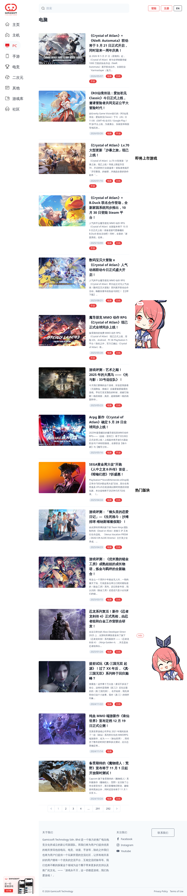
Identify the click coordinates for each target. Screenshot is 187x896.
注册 (166, 8)
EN (178, 8)
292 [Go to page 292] (108, 808)
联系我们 (163, 832)
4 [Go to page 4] (80, 808)
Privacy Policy (161, 891)
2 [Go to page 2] (65, 808)
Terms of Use (176, 891)
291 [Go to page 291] (98, 808)
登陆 (153, 8)
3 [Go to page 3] (73, 808)
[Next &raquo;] (116, 808)
